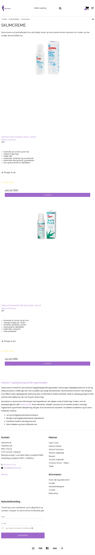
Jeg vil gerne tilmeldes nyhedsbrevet (25, 528)
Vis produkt (47, 195)
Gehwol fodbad (55, 446)
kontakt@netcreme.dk (12, 468)
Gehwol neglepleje (56, 453)
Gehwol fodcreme (56, 449)
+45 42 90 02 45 (8, 465)
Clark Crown (54, 443)
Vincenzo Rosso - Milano (59, 463)
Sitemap (4, 474)
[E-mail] (23, 523)
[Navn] (23, 517)
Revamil (52, 456)
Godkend (23, 535)
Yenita (51, 466)
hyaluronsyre (25, 404)
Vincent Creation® (56, 460)
